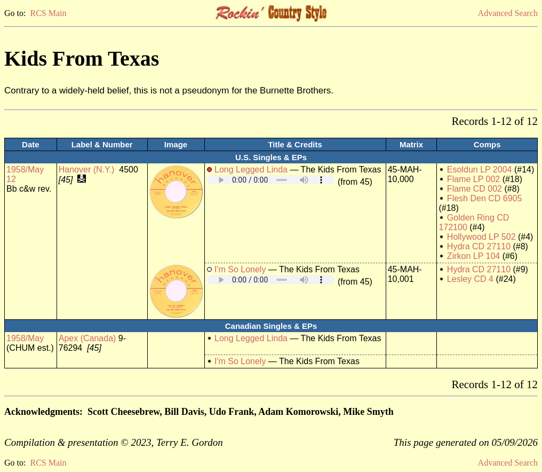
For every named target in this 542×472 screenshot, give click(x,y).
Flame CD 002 (474, 188)
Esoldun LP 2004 (479, 169)
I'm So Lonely (240, 269)
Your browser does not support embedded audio (271, 179)
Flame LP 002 (473, 179)
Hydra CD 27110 (479, 246)
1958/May (25, 338)
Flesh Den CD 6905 (484, 198)
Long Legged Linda (251, 169)
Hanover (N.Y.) (87, 169)
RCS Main (48, 13)
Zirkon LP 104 (473, 256)
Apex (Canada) (87, 338)
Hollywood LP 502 (481, 236)
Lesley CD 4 (470, 279)
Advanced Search (508, 13)
